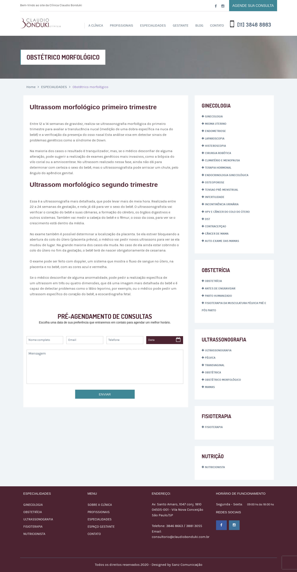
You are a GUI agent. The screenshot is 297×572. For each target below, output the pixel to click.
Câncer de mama (216, 233)
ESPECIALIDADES (153, 25)
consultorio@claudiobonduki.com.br (180, 537)
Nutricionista (215, 467)
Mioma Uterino (215, 124)
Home (31, 87)
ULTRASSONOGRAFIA (38, 519)
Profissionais (99, 512)
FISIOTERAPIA (33, 527)
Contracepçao (215, 226)
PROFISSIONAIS (121, 25)
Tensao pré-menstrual (221, 190)
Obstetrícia (213, 281)
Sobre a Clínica (100, 505)
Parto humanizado (218, 296)
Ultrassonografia (218, 350)
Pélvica (210, 357)
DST (207, 219)
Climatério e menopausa (222, 160)
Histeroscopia (215, 146)
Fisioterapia (214, 427)
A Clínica (95, 25)
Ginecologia (214, 116)
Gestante (180, 25)
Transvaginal (214, 365)
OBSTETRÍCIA (32, 512)
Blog (199, 25)
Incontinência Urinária (222, 204)
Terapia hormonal (218, 167)
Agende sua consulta (253, 5)
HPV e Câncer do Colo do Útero (227, 212)
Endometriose (215, 131)
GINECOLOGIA (33, 505)
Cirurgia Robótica (218, 153)
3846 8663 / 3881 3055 (184, 526)
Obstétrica (213, 372)
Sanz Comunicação (187, 565)
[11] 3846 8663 (254, 25)
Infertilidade (214, 197)
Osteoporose (214, 182)
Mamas (210, 387)
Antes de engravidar (220, 288)
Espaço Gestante (101, 527)
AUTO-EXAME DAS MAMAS (222, 241)
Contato (217, 25)
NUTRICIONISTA (34, 534)
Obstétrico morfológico (223, 380)
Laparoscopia (214, 138)
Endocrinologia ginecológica (226, 175)
